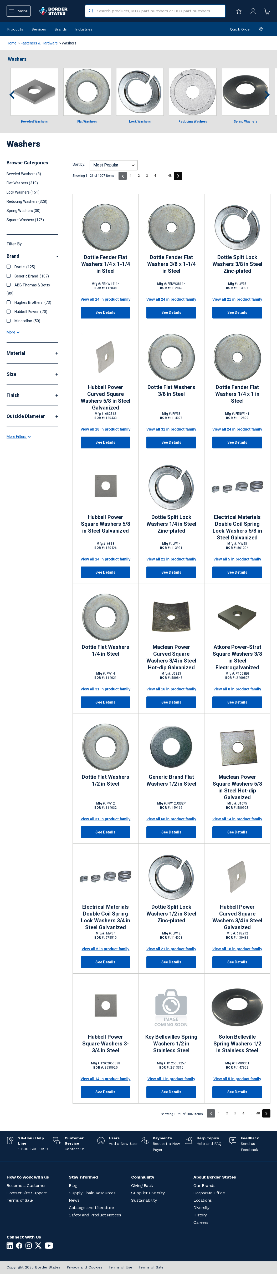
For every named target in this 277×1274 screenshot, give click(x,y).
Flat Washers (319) (22, 183)
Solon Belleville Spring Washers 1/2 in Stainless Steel (237, 1044)
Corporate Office (209, 1192)
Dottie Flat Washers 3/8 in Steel (171, 390)
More (13, 332)
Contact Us (75, 1149)
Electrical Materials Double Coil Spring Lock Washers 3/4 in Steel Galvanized (105, 917)
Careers (200, 1222)
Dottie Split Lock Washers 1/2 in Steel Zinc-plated (171, 914)
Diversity (201, 1207)
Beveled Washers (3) (24, 174)
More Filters (18, 597)
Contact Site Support (27, 1192)
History (200, 1214)
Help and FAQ (209, 1143)
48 (170, 176)
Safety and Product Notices (95, 1214)
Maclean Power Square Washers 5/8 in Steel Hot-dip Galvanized (237, 787)
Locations (202, 1200)
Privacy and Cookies (84, 1267)
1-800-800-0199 (33, 1149)
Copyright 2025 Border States (33, 1267)
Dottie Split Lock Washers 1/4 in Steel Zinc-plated (171, 524)
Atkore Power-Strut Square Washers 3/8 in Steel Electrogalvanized (237, 657)
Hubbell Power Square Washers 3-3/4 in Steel (105, 1044)
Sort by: (79, 164)
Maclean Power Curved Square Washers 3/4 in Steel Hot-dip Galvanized (171, 657)
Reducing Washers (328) (27, 201)
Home (12, 43)
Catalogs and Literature (91, 1207)
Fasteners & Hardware (39, 43)
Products (15, 29)
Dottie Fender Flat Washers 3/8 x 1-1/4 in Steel (171, 264)
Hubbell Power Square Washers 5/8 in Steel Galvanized (105, 524)
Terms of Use (120, 1267)
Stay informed (83, 1177)
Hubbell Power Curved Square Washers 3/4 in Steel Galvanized (237, 917)
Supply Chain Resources (92, 1192)
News (74, 1200)
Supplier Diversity (148, 1192)
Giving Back (142, 1185)
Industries (83, 29)
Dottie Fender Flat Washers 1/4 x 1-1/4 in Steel (105, 264)
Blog (73, 1185)
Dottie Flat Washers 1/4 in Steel (105, 650)
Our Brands (204, 1185)
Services (39, 29)
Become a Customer (26, 1185)
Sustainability (144, 1200)
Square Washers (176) (25, 220)
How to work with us (28, 1177)
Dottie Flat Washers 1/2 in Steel (105, 780)
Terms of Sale (20, 1200)
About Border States (214, 1177)
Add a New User (123, 1143)
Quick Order (240, 29)
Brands (60, 29)
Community (142, 1177)
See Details (105, 312)
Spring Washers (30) (23, 211)
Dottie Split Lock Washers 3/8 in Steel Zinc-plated (237, 264)
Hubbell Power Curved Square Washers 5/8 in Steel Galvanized (105, 397)
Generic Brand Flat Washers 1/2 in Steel (171, 780)
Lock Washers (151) (23, 192)
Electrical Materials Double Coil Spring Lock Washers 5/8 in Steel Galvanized (237, 527)
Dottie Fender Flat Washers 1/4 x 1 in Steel (237, 394)
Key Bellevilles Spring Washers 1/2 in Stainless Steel (171, 1044)
